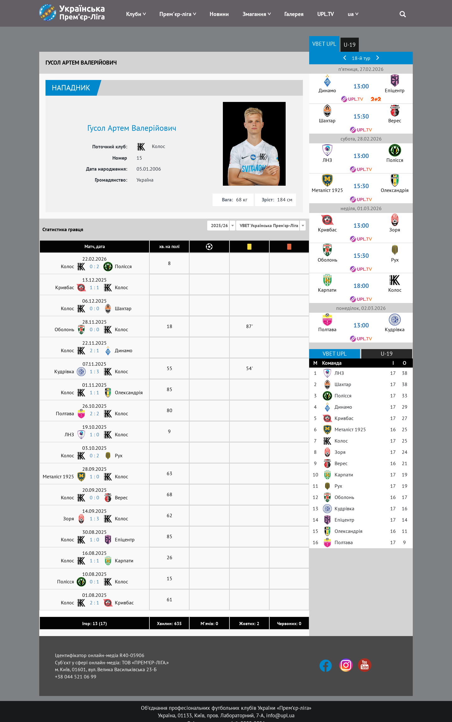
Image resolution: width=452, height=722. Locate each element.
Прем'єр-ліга (175, 14)
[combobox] (221, 225)
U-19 (350, 44)
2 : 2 (94, 413)
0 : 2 (94, 266)
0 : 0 (94, 308)
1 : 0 (94, 434)
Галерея (294, 14)
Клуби (133, 14)
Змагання (254, 14)
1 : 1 (94, 287)
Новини (219, 14)
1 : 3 (94, 371)
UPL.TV (325, 14)
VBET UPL (324, 43)
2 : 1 (94, 350)
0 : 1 (94, 581)
